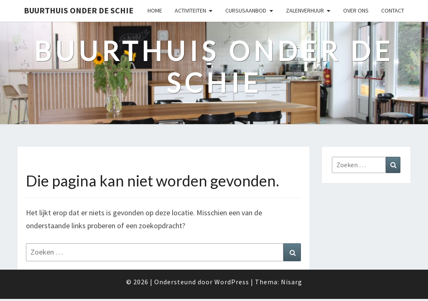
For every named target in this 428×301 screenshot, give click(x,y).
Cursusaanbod (245, 10)
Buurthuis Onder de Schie (78, 10)
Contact (392, 10)
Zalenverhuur (305, 10)
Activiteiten (190, 10)
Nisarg (291, 282)
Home (155, 10)
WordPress (231, 282)
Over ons (356, 10)
